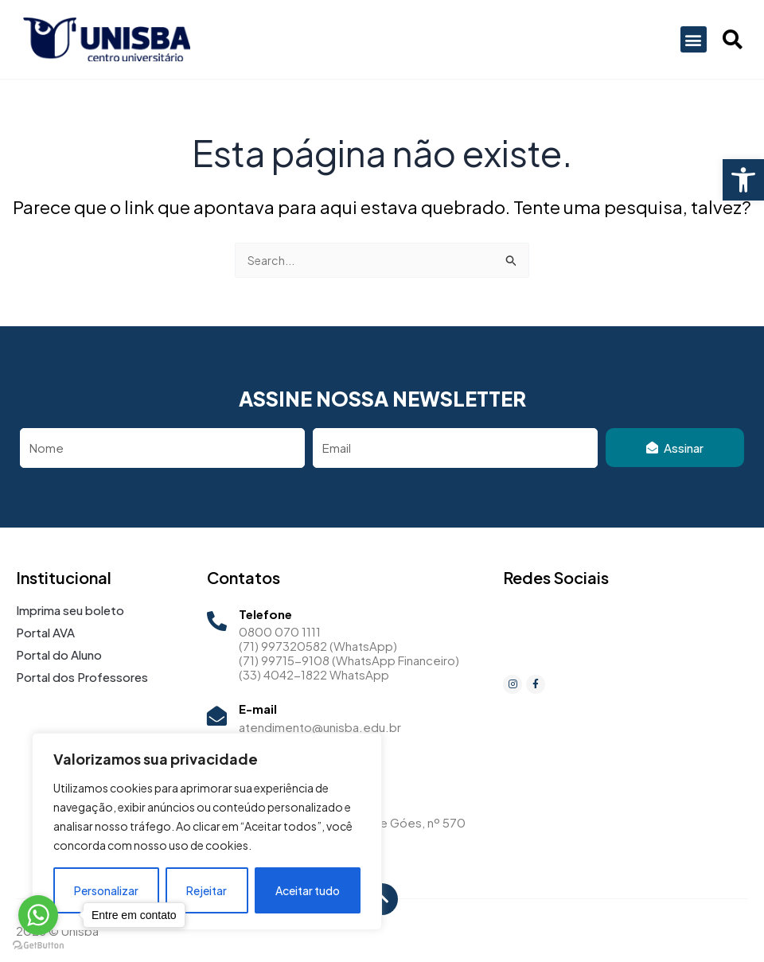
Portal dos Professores (82, 676)
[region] (207, 831)
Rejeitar (206, 890)
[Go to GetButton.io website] (38, 946)
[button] (743, 180)
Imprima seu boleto (70, 609)
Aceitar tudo (307, 890)
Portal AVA (45, 632)
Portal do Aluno (59, 654)
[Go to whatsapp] (38, 915)
